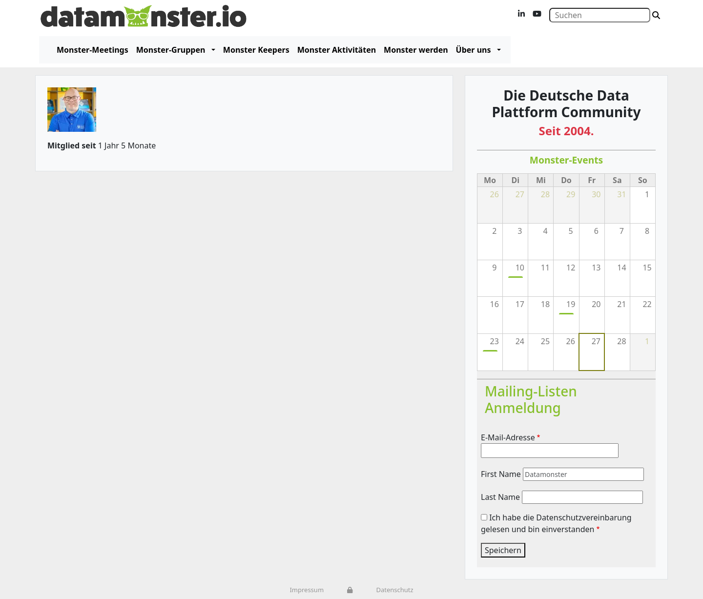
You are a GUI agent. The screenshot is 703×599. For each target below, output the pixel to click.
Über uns (473, 49)
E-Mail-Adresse (508, 437)
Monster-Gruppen (171, 49)
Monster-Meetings (92, 49)
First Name (501, 474)
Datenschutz (394, 589)
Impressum (306, 589)
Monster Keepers (256, 49)
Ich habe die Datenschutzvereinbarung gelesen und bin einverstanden (556, 523)
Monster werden (416, 49)
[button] (211, 50)
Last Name (500, 497)
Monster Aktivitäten (336, 49)
